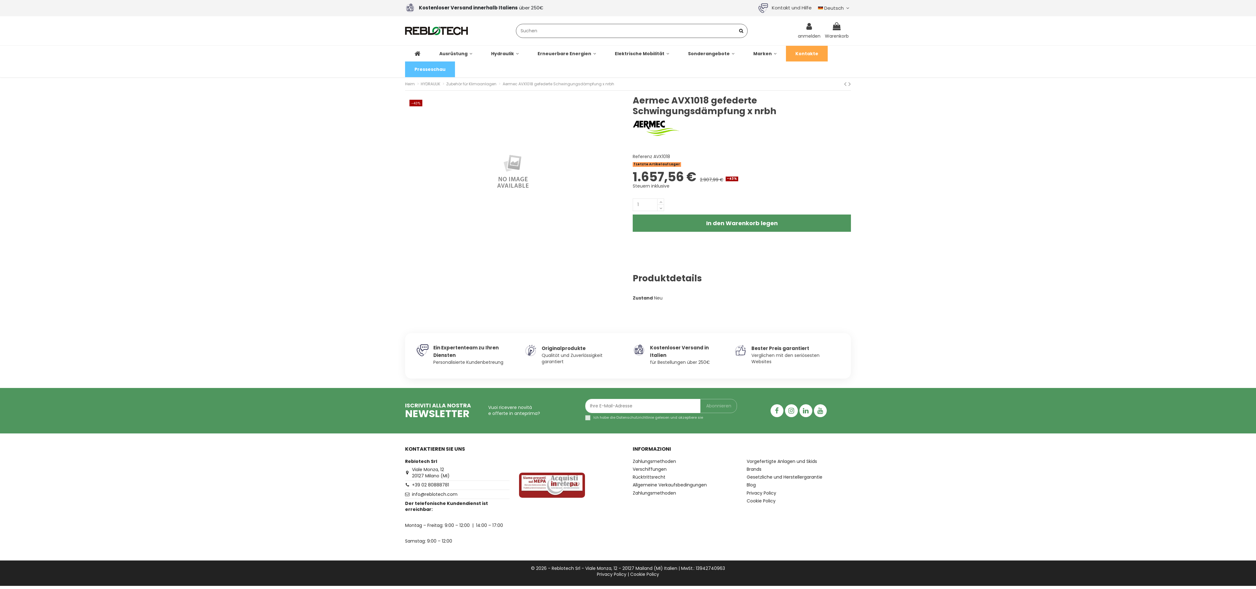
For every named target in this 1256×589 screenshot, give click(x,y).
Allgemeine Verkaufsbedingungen (670, 485)
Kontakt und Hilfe (785, 7)
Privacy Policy (761, 493)
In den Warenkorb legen (742, 223)
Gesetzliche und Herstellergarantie (784, 477)
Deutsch (834, 8)
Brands (754, 469)
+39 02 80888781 (430, 485)
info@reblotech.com (434, 494)
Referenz (642, 157)
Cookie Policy (761, 501)
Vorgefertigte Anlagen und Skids (782, 461)
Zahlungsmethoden (654, 461)
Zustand (643, 298)
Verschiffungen (650, 469)
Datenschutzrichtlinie (635, 417)
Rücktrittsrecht (649, 477)
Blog (751, 485)
